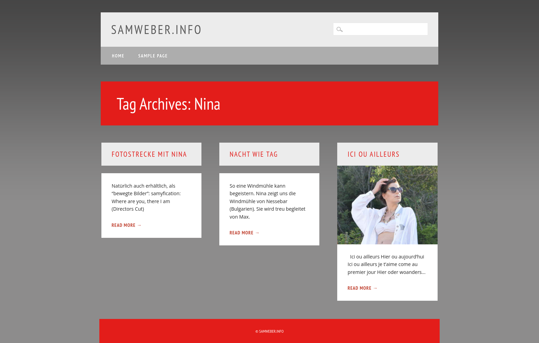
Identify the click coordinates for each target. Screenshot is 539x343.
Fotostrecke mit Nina (149, 154)
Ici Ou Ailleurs (374, 154)
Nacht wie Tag (254, 154)
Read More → (127, 225)
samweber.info (156, 29)
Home (118, 56)
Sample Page (153, 56)
